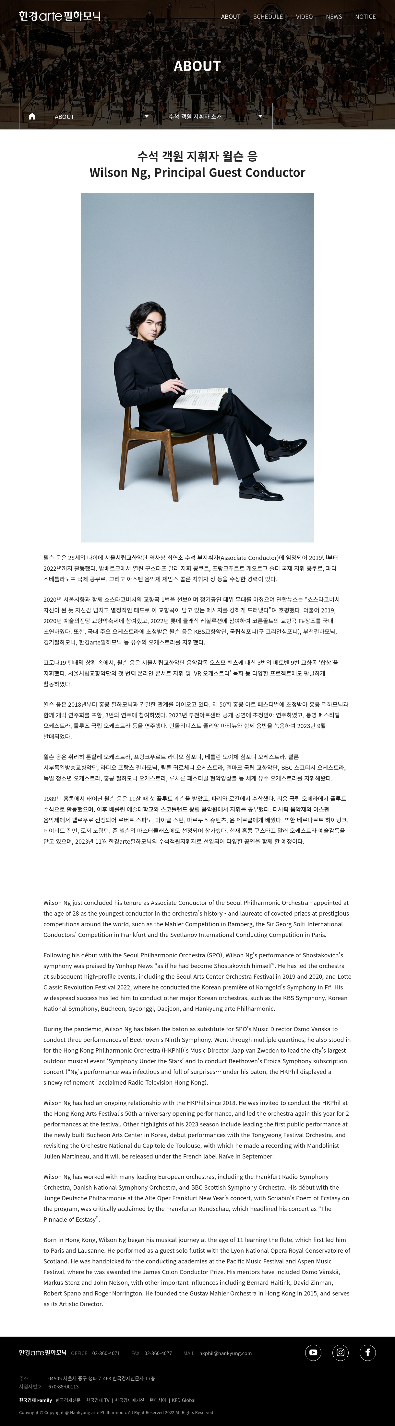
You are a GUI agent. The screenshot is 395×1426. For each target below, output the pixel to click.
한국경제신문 (67, 1400)
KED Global (184, 1400)
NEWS (334, 16)
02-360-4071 (106, 1353)
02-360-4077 (158, 1353)
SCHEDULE (268, 16)
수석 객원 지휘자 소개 (195, 116)
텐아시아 (158, 1400)
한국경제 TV (98, 1400)
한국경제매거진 (129, 1400)
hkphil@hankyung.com (225, 1353)
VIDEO (304, 16)
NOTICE (365, 16)
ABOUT (230, 16)
